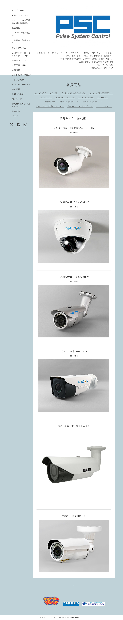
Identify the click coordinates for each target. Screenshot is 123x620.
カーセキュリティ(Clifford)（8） (74, 93)
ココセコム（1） (46, 97)
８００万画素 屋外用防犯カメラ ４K (74, 127)
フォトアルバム (19, 48)
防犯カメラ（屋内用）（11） (70, 102)
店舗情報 (16, 70)
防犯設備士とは (19, 60)
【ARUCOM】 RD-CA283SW (74, 276)
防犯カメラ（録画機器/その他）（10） (50, 106)
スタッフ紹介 (18, 79)
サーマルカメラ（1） (104, 106)
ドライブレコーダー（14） (65, 97)
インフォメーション (21, 84)
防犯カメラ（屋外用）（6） (93, 102)
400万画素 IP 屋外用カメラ (74, 426)
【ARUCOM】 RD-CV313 (74, 351)
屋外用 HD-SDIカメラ (75, 515)
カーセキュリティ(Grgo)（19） (46, 93)
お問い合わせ (18, 94)
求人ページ (17, 99)
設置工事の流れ (19, 65)
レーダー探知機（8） (86, 97)
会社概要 (16, 89)
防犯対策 (16, 111)
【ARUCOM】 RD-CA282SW (74, 202)
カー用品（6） (103, 97)
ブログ (15, 116)
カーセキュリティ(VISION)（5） (101, 93)
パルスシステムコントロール (56, 617)
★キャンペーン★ (20, 15)
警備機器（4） (50, 102)
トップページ (18, 10)
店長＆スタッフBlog (21, 75)
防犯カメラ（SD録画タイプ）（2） (80, 106)
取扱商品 (16, 28)
